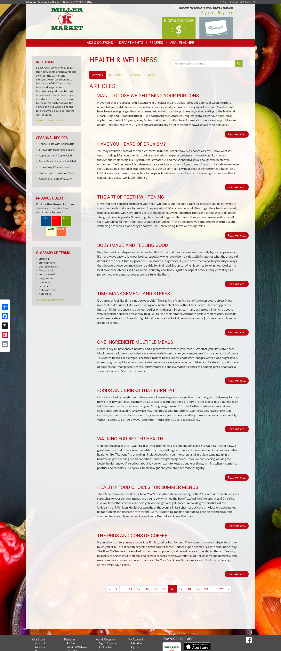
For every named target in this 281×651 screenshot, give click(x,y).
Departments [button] (131, 43)
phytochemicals (48, 266)
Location (40, 647)
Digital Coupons (108, 643)
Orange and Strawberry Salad (57, 173)
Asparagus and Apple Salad (55, 155)
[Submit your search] (239, 63)
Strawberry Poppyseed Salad (56, 149)
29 (221, 589)
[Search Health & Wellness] (204, 63)
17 (180, 589)
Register (225, 12)
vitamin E (44, 258)
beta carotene (47, 289)
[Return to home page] (67, 18)
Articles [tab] (97, 75)
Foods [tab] (151, 75)
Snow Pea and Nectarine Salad (57, 161)
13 (147, 589)
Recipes (156, 43)
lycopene (44, 282)
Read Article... (237, 134)
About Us (40, 643)
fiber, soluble (46, 270)
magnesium (46, 278)
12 (138, 589)
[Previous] (110, 589)
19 (197, 589)
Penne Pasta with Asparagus (56, 143)
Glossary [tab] (134, 75)
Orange (61, 228)
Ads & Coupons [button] (100, 43)
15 (164, 589)
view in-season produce (50, 120)
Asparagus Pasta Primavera (55, 178)
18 (189, 589)
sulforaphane (47, 262)
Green (66, 218)
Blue (46, 218)
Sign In (207, 12)
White (51, 228)
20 (206, 589)
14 (155, 589)
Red (56, 218)
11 (130, 589)
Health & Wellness (77, 647)
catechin (44, 286)
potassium (45, 293)
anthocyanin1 (47, 274)
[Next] (228, 589)
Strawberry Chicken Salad (54, 167)
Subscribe (136, 643)
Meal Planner (181, 43)
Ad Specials (105, 647)
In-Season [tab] (115, 75)
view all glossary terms (49, 299)
